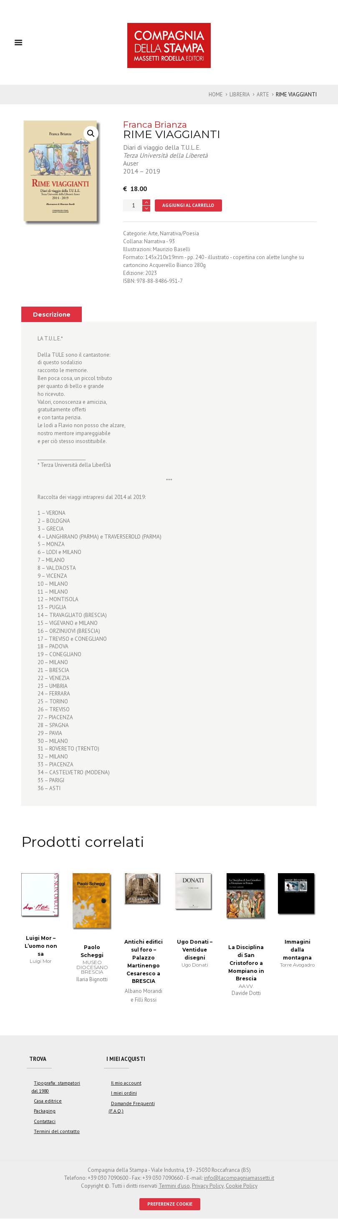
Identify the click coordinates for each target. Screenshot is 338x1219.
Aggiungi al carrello (188, 205)
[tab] (51, 314)
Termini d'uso (174, 1186)
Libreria (240, 94)
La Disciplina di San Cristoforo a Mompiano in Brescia (246, 963)
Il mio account (126, 1083)
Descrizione (52, 314)
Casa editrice (47, 1101)
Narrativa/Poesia (179, 233)
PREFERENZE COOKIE (170, 1204)
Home (216, 94)
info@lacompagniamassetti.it (239, 1178)
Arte (263, 94)
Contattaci (44, 1121)
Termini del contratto (57, 1131)
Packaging (44, 1111)
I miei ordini (124, 1093)
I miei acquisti (126, 1059)
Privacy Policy (207, 1186)
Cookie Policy (241, 1186)
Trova (38, 1059)
